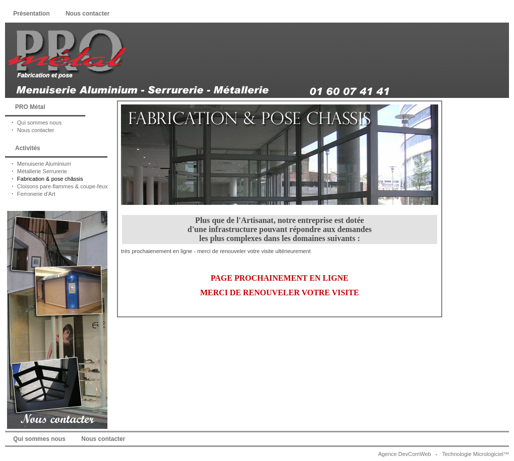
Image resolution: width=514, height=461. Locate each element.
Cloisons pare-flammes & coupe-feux (56, 186)
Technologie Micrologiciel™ (475, 454)
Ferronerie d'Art (30, 194)
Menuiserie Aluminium (38, 164)
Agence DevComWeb (404, 454)
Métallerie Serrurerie (36, 171)
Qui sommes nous (33, 123)
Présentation (31, 13)
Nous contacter (87, 13)
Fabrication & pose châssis (44, 179)
